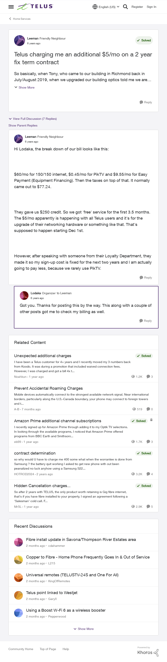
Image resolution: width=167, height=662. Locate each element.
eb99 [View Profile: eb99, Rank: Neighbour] (17, 441)
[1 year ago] (35, 376)
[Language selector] (106, 6)
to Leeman (64, 293)
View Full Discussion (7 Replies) (32, 119)
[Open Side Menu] (11, 6)
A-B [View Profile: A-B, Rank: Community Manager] (16, 409)
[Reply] (146, 102)
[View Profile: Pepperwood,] (18, 613)
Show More (24, 87)
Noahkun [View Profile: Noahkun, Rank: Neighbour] (20, 376)
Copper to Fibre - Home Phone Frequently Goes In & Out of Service (88, 557)
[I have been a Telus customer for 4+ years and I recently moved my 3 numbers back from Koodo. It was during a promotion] (73, 366)
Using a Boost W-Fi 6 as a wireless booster (65, 610)
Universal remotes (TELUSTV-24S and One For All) (72, 574)
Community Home (20, 649)
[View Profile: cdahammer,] (18, 542)
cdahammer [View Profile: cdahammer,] (56, 545)
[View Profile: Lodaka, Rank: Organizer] (24, 295)
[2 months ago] (35, 545)
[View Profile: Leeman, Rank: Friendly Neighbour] (19, 40)
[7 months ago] (30, 409)
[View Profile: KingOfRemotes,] (18, 577)
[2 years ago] (44, 474)
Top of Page (48, 649)
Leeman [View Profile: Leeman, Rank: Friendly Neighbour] (32, 38)
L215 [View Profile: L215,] (51, 563)
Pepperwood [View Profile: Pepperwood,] (57, 616)
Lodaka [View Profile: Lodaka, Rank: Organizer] (36, 293)
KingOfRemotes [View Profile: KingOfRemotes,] (59, 581)
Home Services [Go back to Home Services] (19, 18)
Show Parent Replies (22, 125)
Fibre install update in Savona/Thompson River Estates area (81, 539)
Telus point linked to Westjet (51, 592)
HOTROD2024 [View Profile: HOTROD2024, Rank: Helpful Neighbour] (24, 474)
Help (66, 649)
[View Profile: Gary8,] (18, 595)
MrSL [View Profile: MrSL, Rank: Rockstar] (18, 506)
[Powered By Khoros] (148, 652)
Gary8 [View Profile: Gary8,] (52, 598)
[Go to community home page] (35, 6)
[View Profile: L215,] (18, 559)
